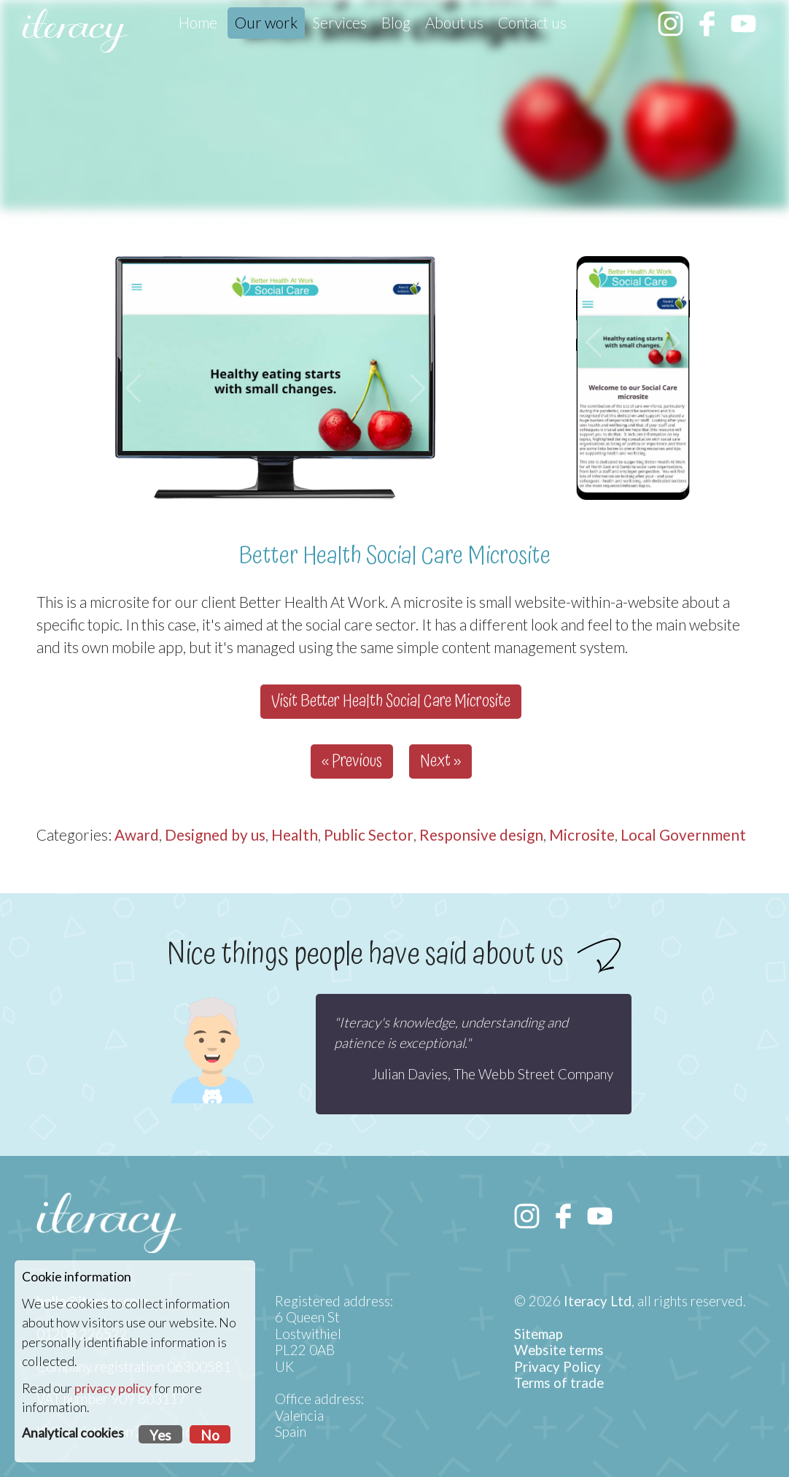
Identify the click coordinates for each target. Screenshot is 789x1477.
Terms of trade (559, 1383)
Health (294, 834)
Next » (440, 761)
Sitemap (538, 1334)
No (210, 1435)
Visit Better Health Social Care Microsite (390, 701)
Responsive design (481, 834)
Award (136, 834)
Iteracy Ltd (597, 1301)
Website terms (559, 1350)
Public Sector (368, 834)
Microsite (582, 834)
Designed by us (215, 834)
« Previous (352, 761)
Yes (160, 1435)
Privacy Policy (557, 1367)
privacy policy (113, 1388)
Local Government (683, 834)
